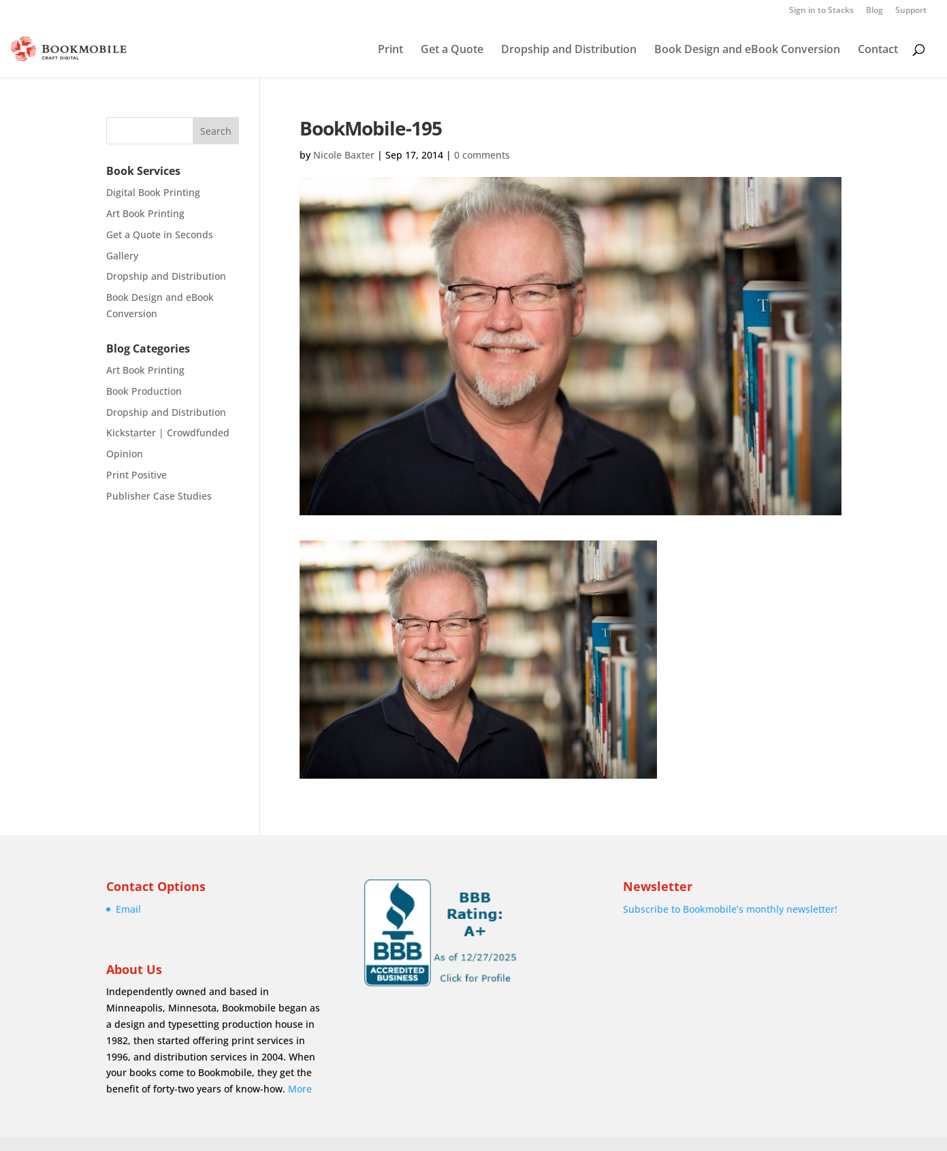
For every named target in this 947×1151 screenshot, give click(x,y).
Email (128, 909)
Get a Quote (452, 50)
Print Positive (136, 474)
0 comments (482, 154)
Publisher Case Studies (159, 495)
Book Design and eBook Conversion (747, 50)
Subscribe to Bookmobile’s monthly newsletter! (730, 909)
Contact (878, 50)
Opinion (124, 453)
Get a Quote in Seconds (159, 234)
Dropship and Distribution (569, 50)
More (300, 1088)
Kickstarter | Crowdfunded (167, 432)
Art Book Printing (145, 213)
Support (911, 11)
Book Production (144, 391)
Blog (874, 11)
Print (390, 50)
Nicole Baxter (343, 154)
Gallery (122, 255)
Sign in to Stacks (821, 11)
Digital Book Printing (153, 192)
